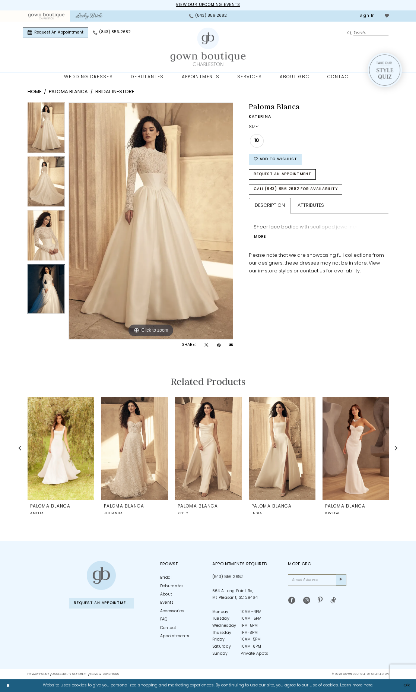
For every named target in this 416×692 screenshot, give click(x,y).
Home (34, 91)
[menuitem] (46, 16)
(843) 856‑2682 (227, 577)
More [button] (260, 236)
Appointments (175, 636)
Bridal (166, 578)
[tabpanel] (46, 129)
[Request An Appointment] (55, 32)
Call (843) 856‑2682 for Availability (295, 189)
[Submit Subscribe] (341, 579)
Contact (168, 628)
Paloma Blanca (68, 91)
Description (270, 205)
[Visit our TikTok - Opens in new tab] (333, 601)
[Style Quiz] (385, 70)
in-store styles (275, 271)
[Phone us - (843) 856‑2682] (208, 16)
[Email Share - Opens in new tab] (231, 345)
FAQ (164, 619)
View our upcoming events (208, 5)
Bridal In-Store (114, 91)
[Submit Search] (350, 33)
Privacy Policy (38, 674)
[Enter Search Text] (368, 32)
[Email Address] (317, 579)
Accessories (172, 611)
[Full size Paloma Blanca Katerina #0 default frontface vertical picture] (151, 221)
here (367, 685)
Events (167, 603)
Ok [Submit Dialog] (406, 685)
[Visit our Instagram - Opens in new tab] (307, 601)
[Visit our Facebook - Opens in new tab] (292, 601)
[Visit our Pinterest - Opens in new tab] (320, 601)
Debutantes (172, 586)
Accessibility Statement (70, 674)
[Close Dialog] (8, 686)
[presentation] (61, 448)
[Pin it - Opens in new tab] (219, 345)
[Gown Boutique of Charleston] (101, 575)
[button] (366, 16)
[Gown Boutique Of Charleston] (208, 47)
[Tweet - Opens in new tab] (206, 345)
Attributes (311, 205)
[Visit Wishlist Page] (386, 16)
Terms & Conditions (104, 674)
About (166, 595)
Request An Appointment (282, 174)
